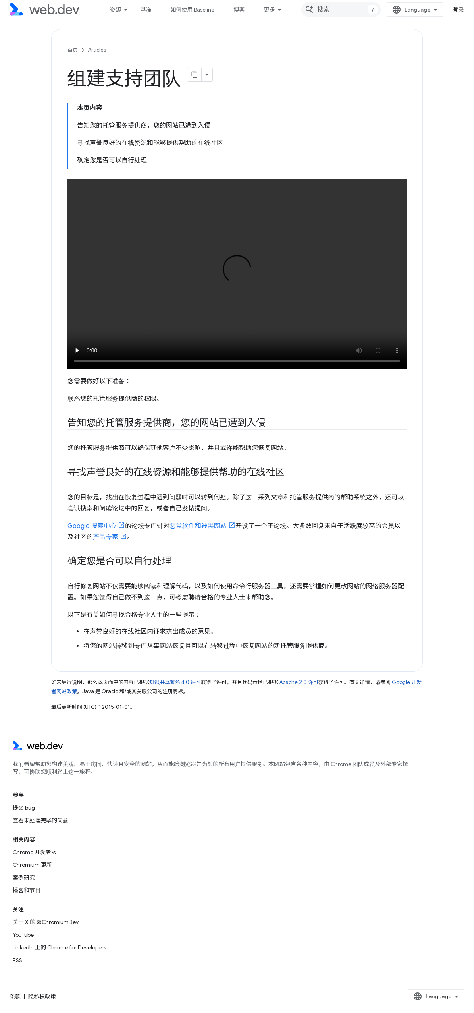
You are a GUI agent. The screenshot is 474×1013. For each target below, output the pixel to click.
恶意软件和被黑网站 (198, 526)
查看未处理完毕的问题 (40, 820)
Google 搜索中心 (91, 526)
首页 (72, 49)
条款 (15, 996)
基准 (145, 9)
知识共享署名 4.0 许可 (175, 682)
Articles (97, 49)
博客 (239, 9)
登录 (458, 9)
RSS (17, 960)
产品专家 (105, 537)
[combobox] (341, 9)
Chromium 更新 (32, 864)
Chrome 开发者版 (35, 852)
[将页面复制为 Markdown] (194, 74)
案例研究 (24, 877)
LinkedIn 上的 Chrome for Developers (59, 947)
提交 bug (24, 807)
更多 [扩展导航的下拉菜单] (269, 9)
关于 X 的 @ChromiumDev (46, 922)
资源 (115, 9)
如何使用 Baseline (192, 9)
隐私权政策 (42, 996)
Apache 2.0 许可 (298, 682)
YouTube (23, 934)
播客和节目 (26, 890)
